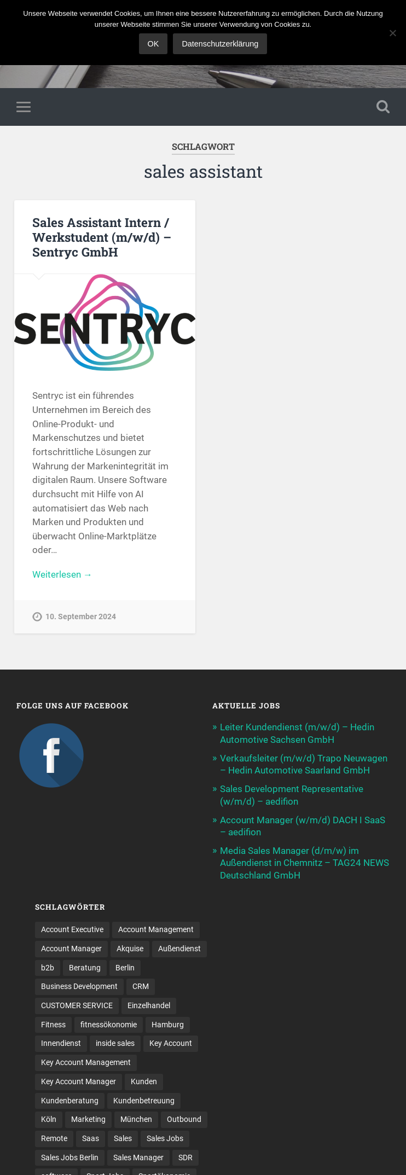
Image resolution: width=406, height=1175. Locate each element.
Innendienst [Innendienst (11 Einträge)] (61, 1042)
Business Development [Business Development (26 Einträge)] (79, 985)
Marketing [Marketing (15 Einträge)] (88, 1118)
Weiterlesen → (62, 574)
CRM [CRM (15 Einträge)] (140, 985)
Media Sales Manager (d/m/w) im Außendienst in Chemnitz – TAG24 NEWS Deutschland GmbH (304, 861)
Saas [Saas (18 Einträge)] (90, 1137)
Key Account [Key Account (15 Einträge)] (170, 1042)
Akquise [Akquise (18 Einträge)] (130, 947)
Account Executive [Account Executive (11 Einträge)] (72, 928)
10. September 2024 (80, 616)
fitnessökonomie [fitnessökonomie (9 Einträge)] (108, 1023)
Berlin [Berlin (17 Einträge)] (125, 966)
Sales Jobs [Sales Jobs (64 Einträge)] (165, 1137)
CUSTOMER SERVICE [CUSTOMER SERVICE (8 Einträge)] (77, 1004)
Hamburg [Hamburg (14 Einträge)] (168, 1023)
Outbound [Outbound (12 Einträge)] (184, 1118)
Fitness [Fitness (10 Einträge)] (53, 1023)
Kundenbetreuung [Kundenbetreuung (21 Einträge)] (144, 1099)
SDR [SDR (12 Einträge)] (185, 1156)
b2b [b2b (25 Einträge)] (47, 966)
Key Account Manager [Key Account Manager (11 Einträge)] (78, 1080)
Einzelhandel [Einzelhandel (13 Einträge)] (148, 1004)
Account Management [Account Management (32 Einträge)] (156, 928)
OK (153, 43)
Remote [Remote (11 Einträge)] (54, 1137)
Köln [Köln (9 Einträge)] (48, 1118)
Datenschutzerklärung (220, 43)
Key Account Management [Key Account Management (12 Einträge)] (86, 1061)
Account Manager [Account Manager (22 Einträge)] (71, 947)
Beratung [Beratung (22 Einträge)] (85, 966)
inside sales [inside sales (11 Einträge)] (115, 1042)
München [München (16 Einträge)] (136, 1118)
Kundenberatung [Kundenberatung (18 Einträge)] (69, 1099)
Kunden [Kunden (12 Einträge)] (144, 1080)
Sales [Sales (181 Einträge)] (123, 1137)
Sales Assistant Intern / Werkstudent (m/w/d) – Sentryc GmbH (101, 237)
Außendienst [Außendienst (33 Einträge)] (179, 947)
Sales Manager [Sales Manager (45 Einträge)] (138, 1156)
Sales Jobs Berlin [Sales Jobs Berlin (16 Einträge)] (69, 1156)
